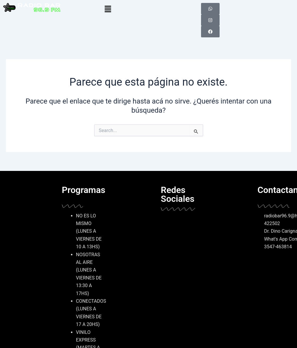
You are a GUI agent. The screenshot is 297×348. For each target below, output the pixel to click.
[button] (148, 9)
